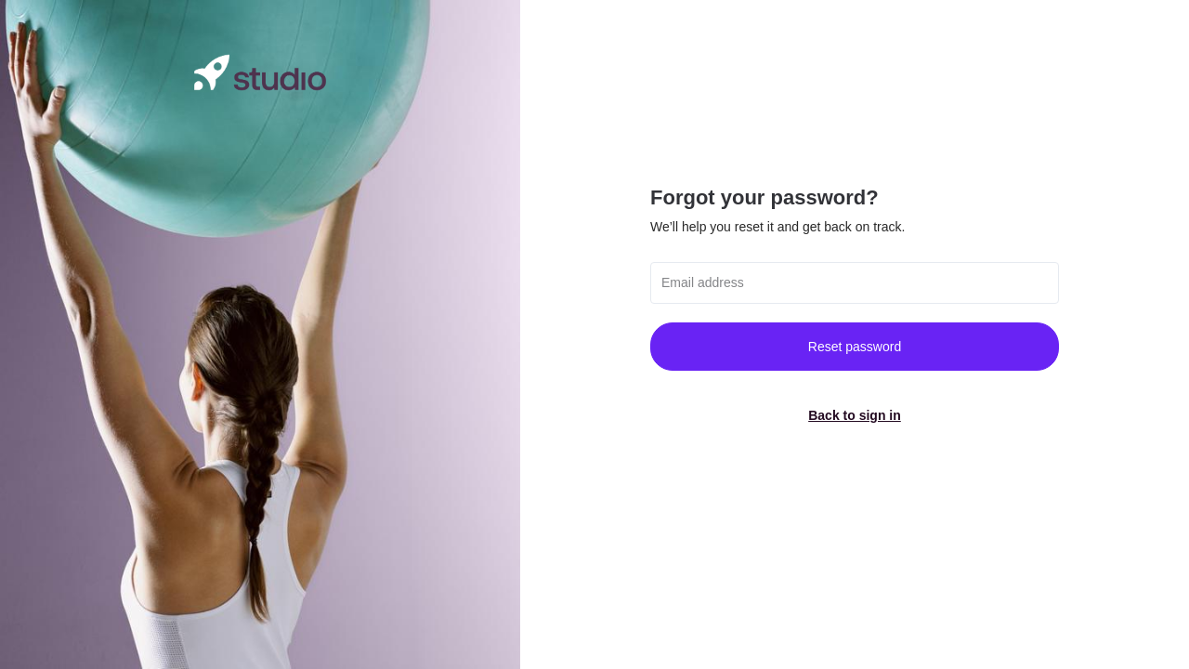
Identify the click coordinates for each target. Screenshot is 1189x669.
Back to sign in (854, 415)
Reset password (854, 346)
